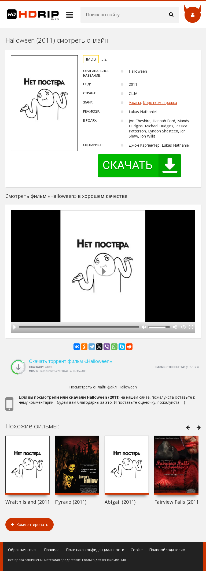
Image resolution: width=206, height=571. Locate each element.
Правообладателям (167, 549)
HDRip (29, 14)
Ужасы (135, 102)
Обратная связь (23, 549)
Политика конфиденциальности (95, 549)
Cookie (137, 549)
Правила (52, 549)
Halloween (128, 387)
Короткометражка (160, 102)
